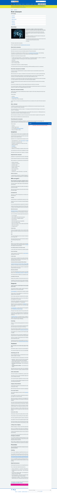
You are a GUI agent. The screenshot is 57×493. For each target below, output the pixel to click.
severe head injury (26, 253)
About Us (16, 491)
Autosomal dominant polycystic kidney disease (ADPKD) (20, 263)
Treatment (13, 22)
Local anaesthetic (14, 291)
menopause (28, 244)
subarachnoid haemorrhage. (25, 329)
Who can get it (14, 19)
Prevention (13, 24)
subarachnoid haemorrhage (17, 308)
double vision (28, 140)
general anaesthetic (28, 392)
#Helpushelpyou (42, 5)
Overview (13, 15)
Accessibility (19, 491)
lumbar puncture (14, 316)
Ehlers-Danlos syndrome (20, 272)
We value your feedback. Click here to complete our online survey (27, 484)
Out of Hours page (23, 7)
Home (12, 9)
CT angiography (13, 307)
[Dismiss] (51, 125)
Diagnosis (13, 21)
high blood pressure (15, 97)
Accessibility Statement (24, 491)
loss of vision (23, 140)
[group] (40, 307)
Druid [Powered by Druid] (41, 491)
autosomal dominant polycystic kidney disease (26, 341)
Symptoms (13, 17)
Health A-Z (15, 9)
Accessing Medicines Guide (42, 6)
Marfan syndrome (27, 272)
